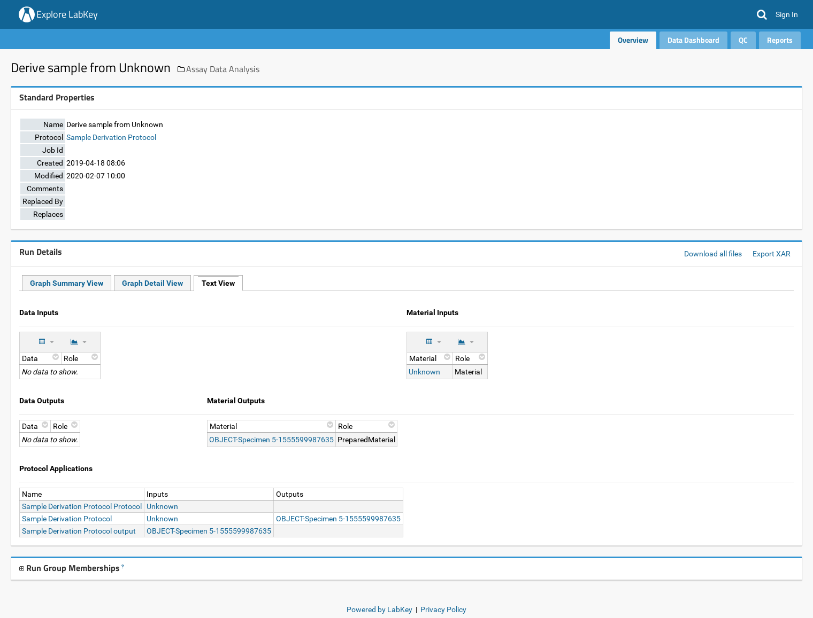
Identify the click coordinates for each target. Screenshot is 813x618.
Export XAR (772, 253)
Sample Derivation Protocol (111, 137)
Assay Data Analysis (222, 68)
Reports (780, 39)
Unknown (424, 371)
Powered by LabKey (379, 609)
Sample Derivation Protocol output (79, 531)
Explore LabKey (67, 14)
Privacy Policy (443, 609)
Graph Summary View (66, 283)
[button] (762, 14)
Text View (218, 283)
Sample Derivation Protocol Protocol (82, 506)
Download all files (713, 253)
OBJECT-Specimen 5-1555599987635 (271, 439)
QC (743, 39)
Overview (633, 39)
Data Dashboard (693, 39)
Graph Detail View (152, 283)
